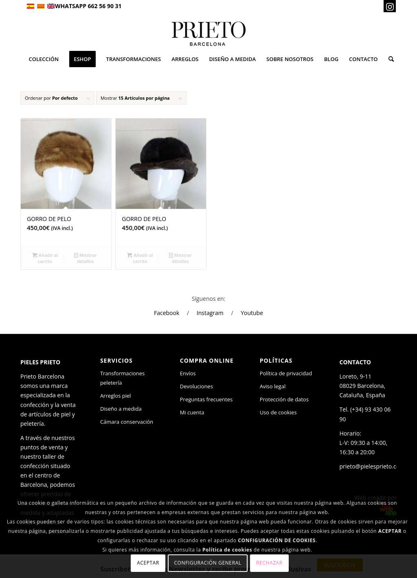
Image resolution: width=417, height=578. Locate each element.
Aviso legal (273, 386)
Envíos (188, 373)
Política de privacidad (286, 373)
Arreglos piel (115, 395)
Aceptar (148, 562)
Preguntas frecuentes (206, 399)
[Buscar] (388, 59)
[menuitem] (43, 59)
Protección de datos (284, 399)
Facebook (166, 313)
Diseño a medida (121, 408)
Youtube (252, 313)
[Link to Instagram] (390, 6)
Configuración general (207, 562)
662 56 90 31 (105, 6)
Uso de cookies (278, 412)
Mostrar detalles (85, 257)
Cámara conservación (126, 421)
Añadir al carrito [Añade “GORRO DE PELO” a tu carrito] (45, 257)
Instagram (210, 313)
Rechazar (269, 562)
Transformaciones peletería (122, 378)
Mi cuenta (192, 412)
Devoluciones (196, 386)
